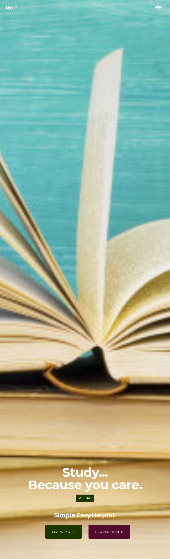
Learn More (63, 531)
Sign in (160, 7)
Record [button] (85, 498)
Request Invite (109, 531)
